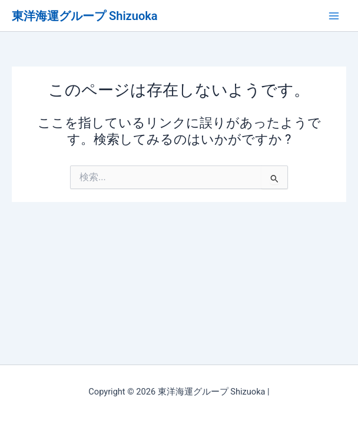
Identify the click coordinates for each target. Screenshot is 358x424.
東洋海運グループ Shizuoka (85, 16)
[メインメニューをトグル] (333, 16)
